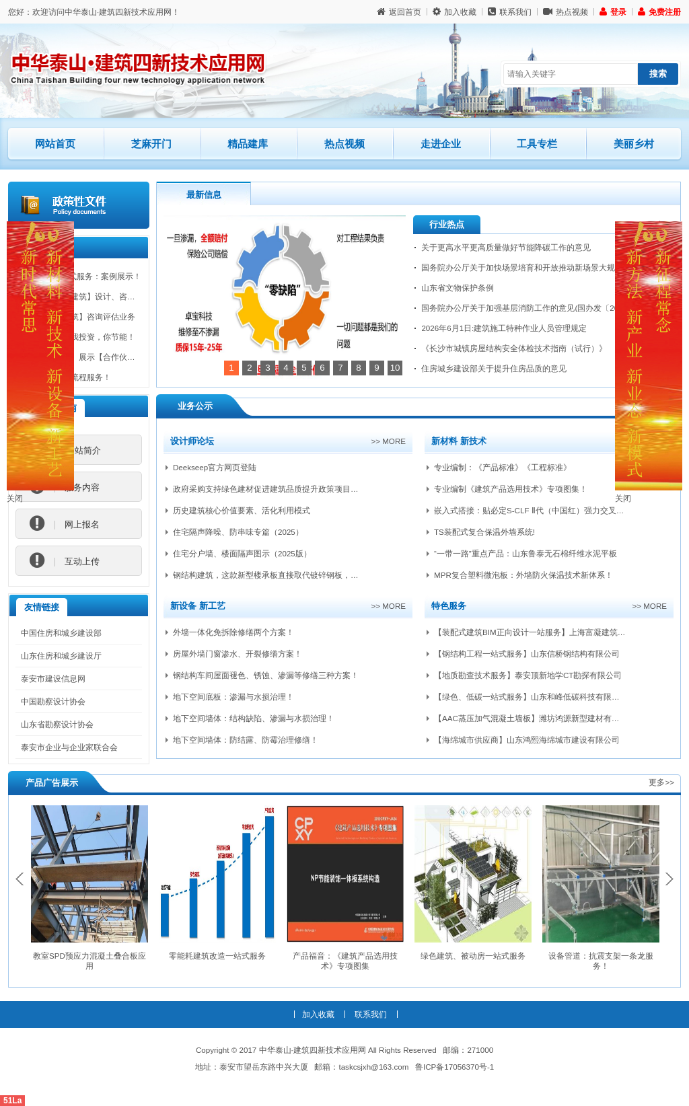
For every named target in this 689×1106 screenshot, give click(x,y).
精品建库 (259, 138)
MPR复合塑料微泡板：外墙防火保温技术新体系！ (523, 574)
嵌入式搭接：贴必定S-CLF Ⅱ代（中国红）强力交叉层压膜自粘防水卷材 (561, 510)
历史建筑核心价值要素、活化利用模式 (241, 510)
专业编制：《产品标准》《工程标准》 (502, 467)
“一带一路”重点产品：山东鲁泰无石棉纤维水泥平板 (525, 553)
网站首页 (55, 144)
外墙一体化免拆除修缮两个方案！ (233, 632)
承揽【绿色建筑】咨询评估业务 (78, 320)
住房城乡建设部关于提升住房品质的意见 (494, 368)
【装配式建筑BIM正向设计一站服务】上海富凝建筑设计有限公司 (550, 632)
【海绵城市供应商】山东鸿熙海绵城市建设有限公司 (527, 739)
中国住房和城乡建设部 (61, 632)
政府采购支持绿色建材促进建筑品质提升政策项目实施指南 (278, 488)
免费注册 (659, 11)
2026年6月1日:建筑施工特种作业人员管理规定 (504, 328)
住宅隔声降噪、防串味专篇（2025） (238, 531)
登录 (613, 11)
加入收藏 (454, 11)
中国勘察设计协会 (53, 701)
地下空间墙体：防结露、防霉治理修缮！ (245, 739)
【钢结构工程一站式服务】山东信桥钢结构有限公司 (527, 653)
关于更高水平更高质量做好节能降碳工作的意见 (506, 247)
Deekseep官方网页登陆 (214, 467)
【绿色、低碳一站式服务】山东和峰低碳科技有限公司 (531, 696)
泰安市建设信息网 (53, 678)
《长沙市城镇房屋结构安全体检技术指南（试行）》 (514, 348)
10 (395, 368)
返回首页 (399, 11)
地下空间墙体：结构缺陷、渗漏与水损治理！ (253, 718)
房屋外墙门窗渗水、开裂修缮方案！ (237, 653)
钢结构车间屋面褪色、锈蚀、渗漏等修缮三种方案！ (266, 675)
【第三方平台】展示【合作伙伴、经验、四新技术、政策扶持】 (135, 360)
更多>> (661, 782)
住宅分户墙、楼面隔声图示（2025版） (242, 553)
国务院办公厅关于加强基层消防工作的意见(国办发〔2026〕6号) (535, 307)
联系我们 (510, 11)
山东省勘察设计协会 (57, 724)
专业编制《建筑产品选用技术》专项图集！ (510, 488)
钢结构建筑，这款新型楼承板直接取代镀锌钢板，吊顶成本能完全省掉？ (302, 574)
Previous (19, 879)
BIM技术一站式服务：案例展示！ (81, 279)
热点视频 (565, 11)
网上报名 (65, 524)
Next (669, 879)
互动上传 (65, 561)
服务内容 (65, 487)
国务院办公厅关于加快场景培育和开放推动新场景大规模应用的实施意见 (550, 267)
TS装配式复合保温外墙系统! (484, 531)
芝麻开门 (163, 138)
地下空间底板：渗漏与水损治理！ (233, 696)
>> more (388, 441)
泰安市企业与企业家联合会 (69, 747)
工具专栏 (537, 144)
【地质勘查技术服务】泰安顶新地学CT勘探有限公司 (528, 675)
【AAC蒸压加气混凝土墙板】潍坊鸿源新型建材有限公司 (535, 718)
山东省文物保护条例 (457, 287)
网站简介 (65, 450)
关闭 (15, 498)
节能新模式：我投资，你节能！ (78, 340)
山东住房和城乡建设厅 (61, 655)
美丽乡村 (634, 144)
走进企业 (441, 144)
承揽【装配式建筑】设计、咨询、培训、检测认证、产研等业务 (135, 299)
